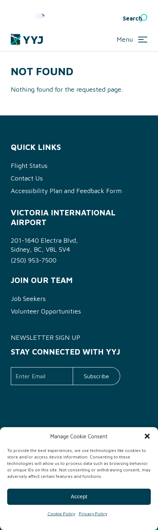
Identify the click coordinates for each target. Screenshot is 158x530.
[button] (147, 436)
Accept (79, 496)
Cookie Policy (61, 513)
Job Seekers (28, 298)
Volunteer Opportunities (46, 311)
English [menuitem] (97, 18)
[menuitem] (102, 18)
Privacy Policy (93, 513)
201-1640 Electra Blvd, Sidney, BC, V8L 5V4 (44, 245)
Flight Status (29, 165)
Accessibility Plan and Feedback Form (66, 191)
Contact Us (27, 178)
